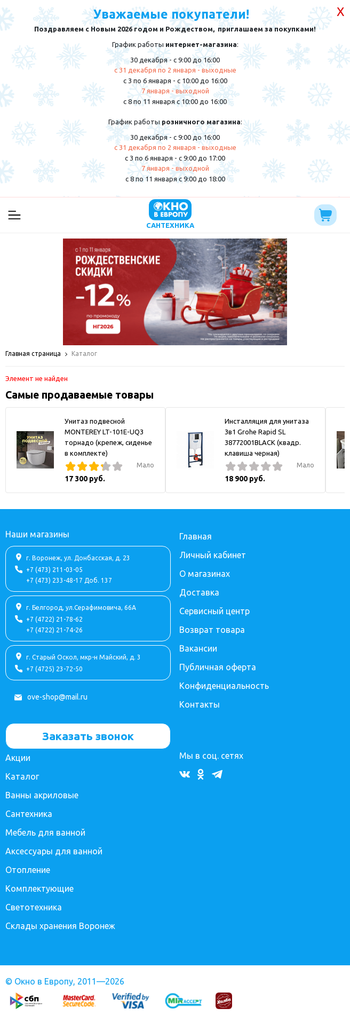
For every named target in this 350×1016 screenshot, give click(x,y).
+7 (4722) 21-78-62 (54, 619)
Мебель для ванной (45, 832)
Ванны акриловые (41, 795)
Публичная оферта (217, 667)
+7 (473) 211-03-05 (54, 569)
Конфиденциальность (224, 685)
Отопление (27, 870)
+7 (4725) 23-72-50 (54, 668)
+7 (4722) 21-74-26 (54, 629)
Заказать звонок (88, 735)
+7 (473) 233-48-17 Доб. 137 (69, 580)
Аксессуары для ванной (53, 851)
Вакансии (198, 648)
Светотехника (33, 907)
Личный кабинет (212, 555)
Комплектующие (39, 888)
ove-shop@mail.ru (57, 697)
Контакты (199, 704)
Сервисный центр (214, 611)
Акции (17, 758)
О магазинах (204, 573)
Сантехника (28, 814)
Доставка (199, 592)
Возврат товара (212, 629)
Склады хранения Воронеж (60, 926)
